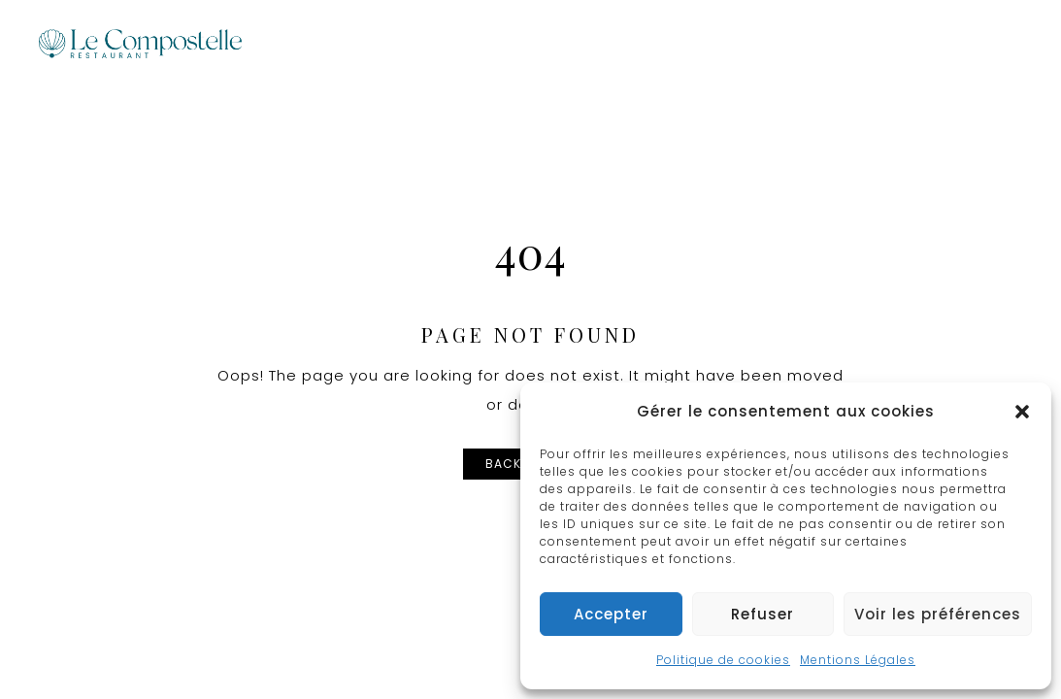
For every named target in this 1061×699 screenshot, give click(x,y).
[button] (1022, 411)
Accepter (611, 614)
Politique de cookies (723, 659)
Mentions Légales (857, 659)
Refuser (762, 614)
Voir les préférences (937, 614)
